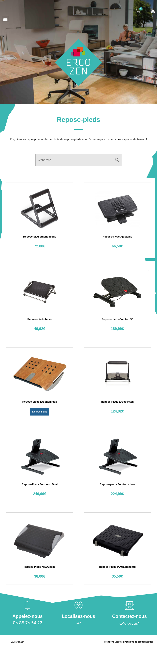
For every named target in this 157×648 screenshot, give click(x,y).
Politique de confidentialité (137, 641)
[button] (5, 19)
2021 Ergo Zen (19, 641)
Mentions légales (110, 641)
